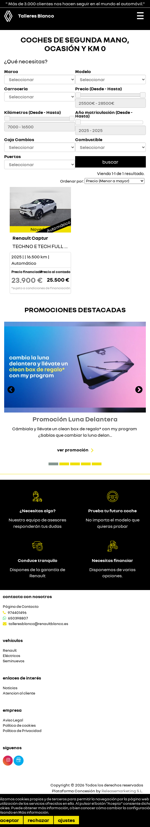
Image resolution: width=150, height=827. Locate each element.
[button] (53, 464)
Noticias (10, 688)
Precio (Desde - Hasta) (98, 89)
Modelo (83, 71)
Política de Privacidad (22, 731)
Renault (10, 650)
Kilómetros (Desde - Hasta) (32, 112)
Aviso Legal (13, 720)
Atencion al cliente (19, 693)
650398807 (18, 618)
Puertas (12, 156)
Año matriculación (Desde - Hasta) (104, 114)
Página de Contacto (21, 606)
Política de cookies (19, 725)
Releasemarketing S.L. (122, 790)
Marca (11, 71)
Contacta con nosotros (27, 596)
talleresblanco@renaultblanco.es (38, 623)
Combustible (88, 139)
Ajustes (66, 820)
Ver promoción (72, 450)
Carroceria (16, 89)
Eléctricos (11, 656)
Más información (33, 812)
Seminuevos (13, 661)
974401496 (17, 612)
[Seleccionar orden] (114, 181)
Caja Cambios (19, 139)
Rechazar (38, 820)
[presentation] (11, 390)
